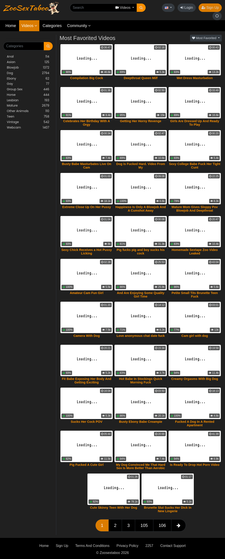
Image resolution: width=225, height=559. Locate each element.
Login (186, 7)
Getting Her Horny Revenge (140, 121)
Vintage (28, 122)
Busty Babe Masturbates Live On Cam (86, 165)
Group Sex (28, 89)
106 (162, 525)
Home (10, 26)
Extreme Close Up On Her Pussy (86, 207)
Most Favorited (204, 38)
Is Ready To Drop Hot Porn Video (194, 464)
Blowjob (28, 67)
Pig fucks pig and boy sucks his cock (141, 251)
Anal (28, 56)
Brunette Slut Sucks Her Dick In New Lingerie (167, 509)
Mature (28, 105)
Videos (29, 26)
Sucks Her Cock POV (86, 421)
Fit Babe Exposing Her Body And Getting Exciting (86, 380)
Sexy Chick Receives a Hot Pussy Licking (86, 251)
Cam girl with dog (194, 336)
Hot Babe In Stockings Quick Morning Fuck (140, 380)
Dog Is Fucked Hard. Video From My (140, 165)
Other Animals (28, 111)
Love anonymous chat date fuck (140, 336)
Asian (28, 62)
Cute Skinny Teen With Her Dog (113, 507)
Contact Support (173, 546)
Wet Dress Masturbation (195, 78)
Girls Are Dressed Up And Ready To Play (194, 122)
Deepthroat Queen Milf (141, 78)
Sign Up (210, 7)
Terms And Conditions (92, 546)
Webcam (28, 127)
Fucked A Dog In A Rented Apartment (194, 423)
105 (144, 525)
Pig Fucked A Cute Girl (87, 464)
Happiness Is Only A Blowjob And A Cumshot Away (140, 208)
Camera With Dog (86, 336)
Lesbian (28, 100)
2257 (149, 546)
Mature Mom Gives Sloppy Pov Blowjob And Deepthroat (195, 208)
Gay (28, 84)
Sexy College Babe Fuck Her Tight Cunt (194, 165)
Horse (28, 95)
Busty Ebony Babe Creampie (140, 421)
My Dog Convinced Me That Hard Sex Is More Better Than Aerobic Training (140, 468)
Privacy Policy (127, 546)
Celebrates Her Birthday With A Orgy (86, 122)
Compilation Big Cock (86, 78)
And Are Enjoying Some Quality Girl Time (140, 294)
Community (79, 26)
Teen (28, 116)
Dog (28, 73)
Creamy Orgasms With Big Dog (194, 379)
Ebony (28, 78)
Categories (52, 26)
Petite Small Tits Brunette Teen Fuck (195, 294)
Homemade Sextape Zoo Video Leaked (195, 251)
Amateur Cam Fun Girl (86, 293)
